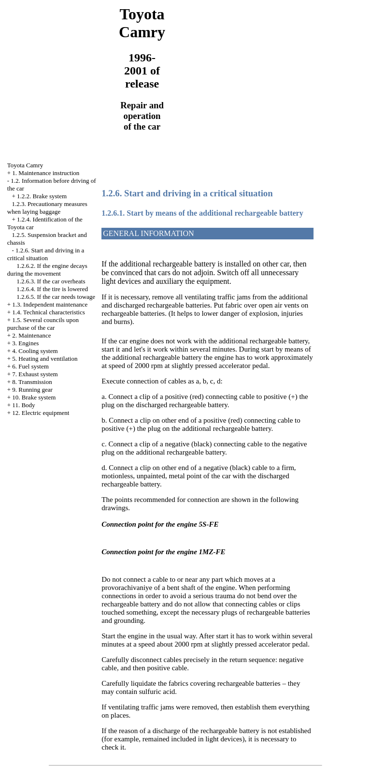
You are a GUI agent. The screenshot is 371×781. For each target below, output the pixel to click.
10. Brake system (34, 397)
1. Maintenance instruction (45, 173)
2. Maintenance (31, 335)
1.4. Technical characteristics (48, 312)
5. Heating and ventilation (44, 358)
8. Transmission (32, 381)
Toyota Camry (25, 165)
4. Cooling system (34, 350)
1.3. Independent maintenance (49, 304)
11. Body (23, 405)
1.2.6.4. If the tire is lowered (52, 289)
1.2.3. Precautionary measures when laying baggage (47, 207)
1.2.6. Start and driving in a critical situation (46, 254)
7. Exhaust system (34, 374)
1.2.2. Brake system (42, 196)
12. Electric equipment (40, 412)
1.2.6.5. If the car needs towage (55, 296)
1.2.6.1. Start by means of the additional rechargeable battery (202, 213)
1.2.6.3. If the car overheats (50, 281)
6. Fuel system (30, 366)
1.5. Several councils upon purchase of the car (43, 323)
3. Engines (25, 343)
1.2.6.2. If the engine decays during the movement (47, 269)
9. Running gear (32, 389)
